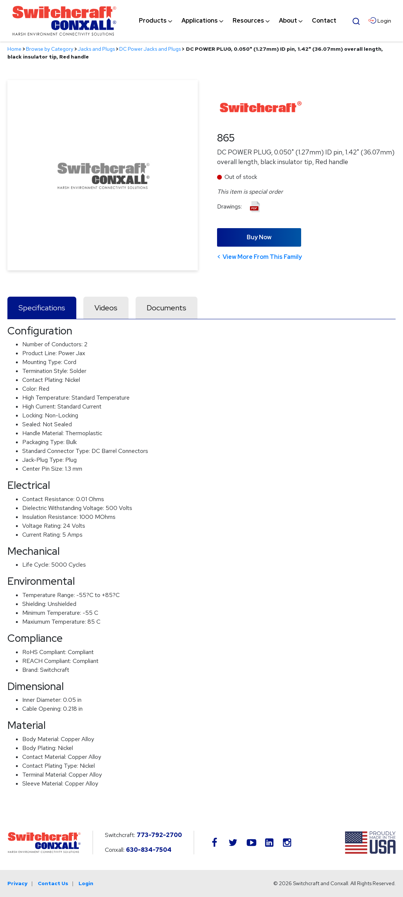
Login (86, 883)
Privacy (17, 883)
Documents (166, 308)
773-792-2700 (159, 835)
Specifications (42, 308)
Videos (105, 308)
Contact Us (53, 883)
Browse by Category (49, 49)
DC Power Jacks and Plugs (150, 49)
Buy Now (259, 237)
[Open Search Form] (356, 20)
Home (14, 49)
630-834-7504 (148, 850)
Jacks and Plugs (96, 49)
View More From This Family (262, 257)
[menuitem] (152, 21)
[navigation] (237, 21)
